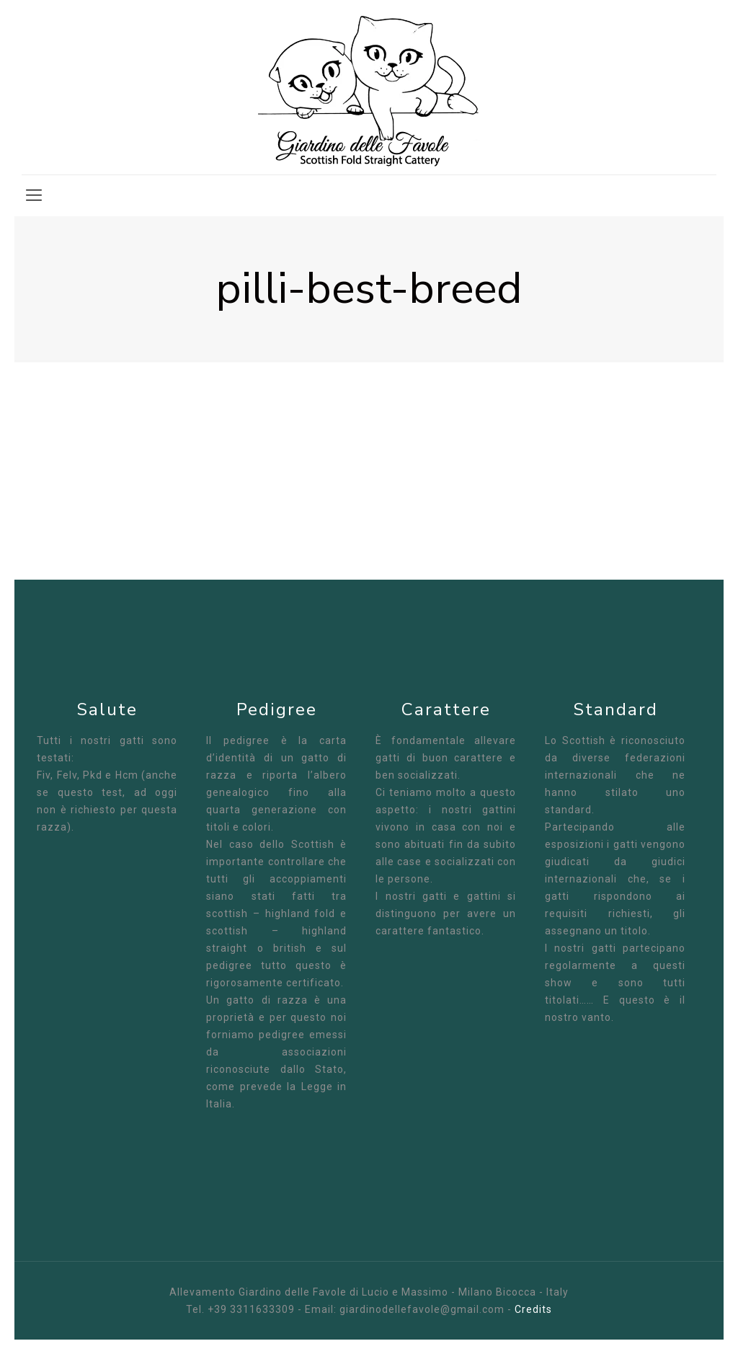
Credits (533, 1309)
